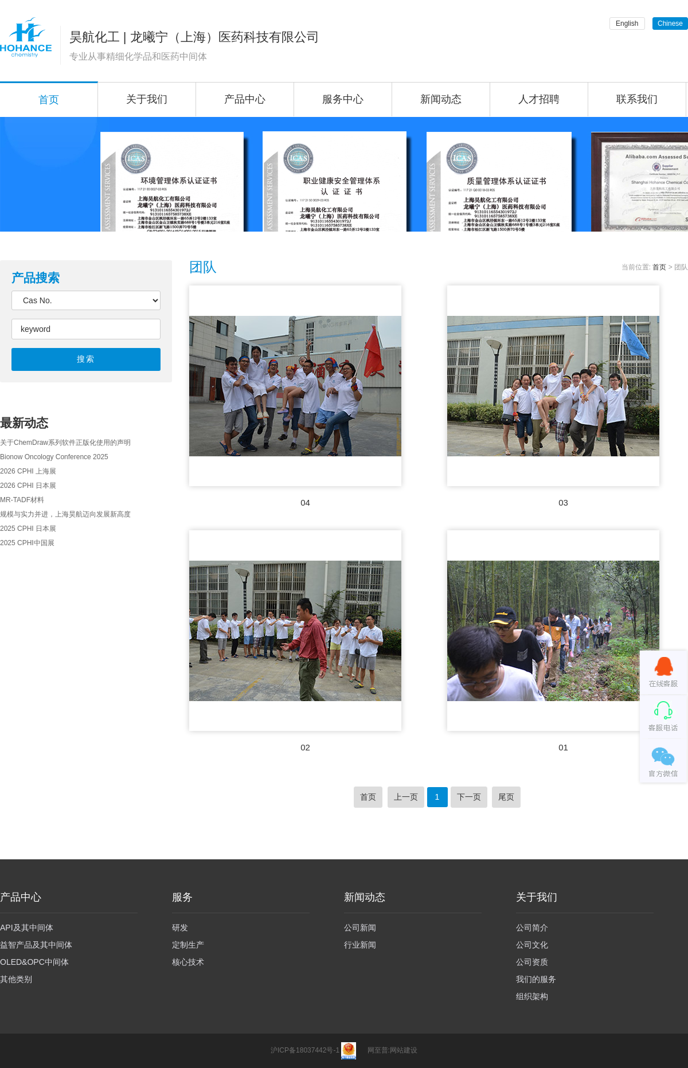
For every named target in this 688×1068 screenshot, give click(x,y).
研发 (180, 927)
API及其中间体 (26, 927)
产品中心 (244, 99)
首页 (659, 267)
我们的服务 (536, 979)
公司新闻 (360, 927)
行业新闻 (360, 944)
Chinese (670, 23)
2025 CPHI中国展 (27, 543)
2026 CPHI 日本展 (28, 486)
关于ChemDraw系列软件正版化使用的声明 (65, 443)
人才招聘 (539, 99)
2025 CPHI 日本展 (28, 529)
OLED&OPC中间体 (34, 962)
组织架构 (532, 996)
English (627, 23)
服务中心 (342, 99)
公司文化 (532, 944)
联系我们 (637, 99)
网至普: (379, 1050)
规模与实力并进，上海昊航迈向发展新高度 (65, 514)
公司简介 (532, 927)
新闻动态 (441, 99)
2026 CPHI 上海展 (28, 471)
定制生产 (188, 944)
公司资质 (532, 962)
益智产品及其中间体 (36, 944)
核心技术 (188, 962)
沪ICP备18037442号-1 (305, 1050)
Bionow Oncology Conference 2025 (54, 457)
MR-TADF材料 (22, 500)
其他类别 (16, 979)
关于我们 (146, 99)
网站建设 (403, 1050)
